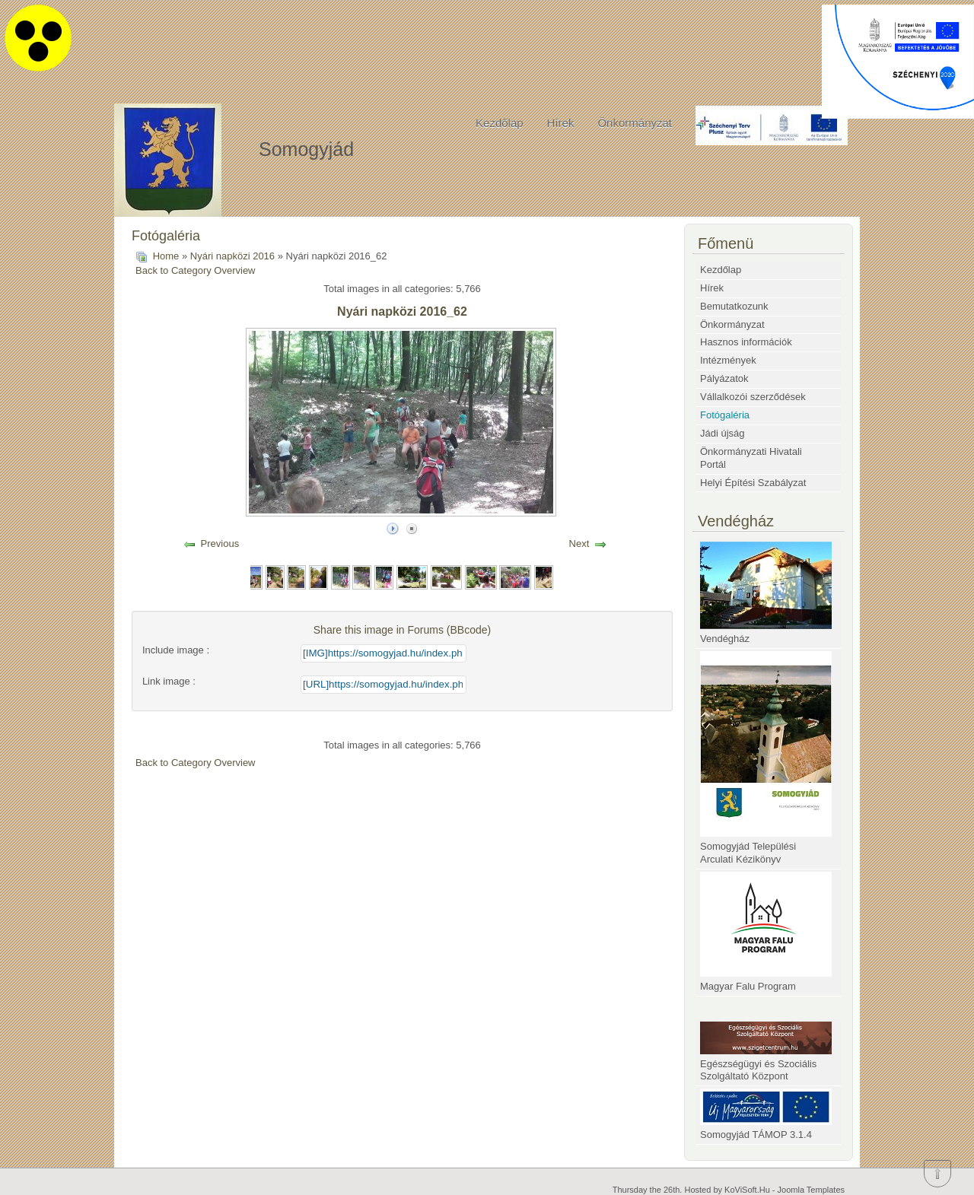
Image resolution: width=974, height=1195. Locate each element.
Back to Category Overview (195, 270)
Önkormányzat (634, 122)
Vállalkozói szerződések (753, 396)
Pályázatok (724, 378)
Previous (220, 543)
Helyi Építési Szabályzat (753, 482)
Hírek (561, 122)
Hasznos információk (746, 342)
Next (579, 543)
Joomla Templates (811, 1189)
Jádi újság (722, 433)
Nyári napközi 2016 (232, 256)
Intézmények (728, 360)
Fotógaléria (725, 415)
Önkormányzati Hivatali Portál (751, 458)
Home (166, 256)
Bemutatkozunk (734, 306)
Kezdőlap (500, 122)
